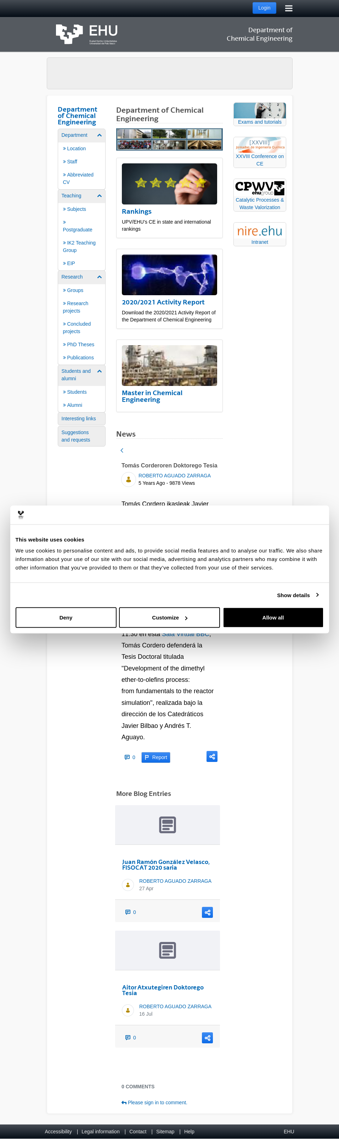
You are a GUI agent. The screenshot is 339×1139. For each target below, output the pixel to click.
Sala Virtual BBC (185, 634)
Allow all (273, 618)
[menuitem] (82, 159)
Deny (66, 618)
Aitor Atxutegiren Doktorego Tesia (163, 990)
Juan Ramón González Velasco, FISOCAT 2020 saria (166, 864)
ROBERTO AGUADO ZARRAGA (175, 475)
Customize (169, 618)
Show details (293, 595)
